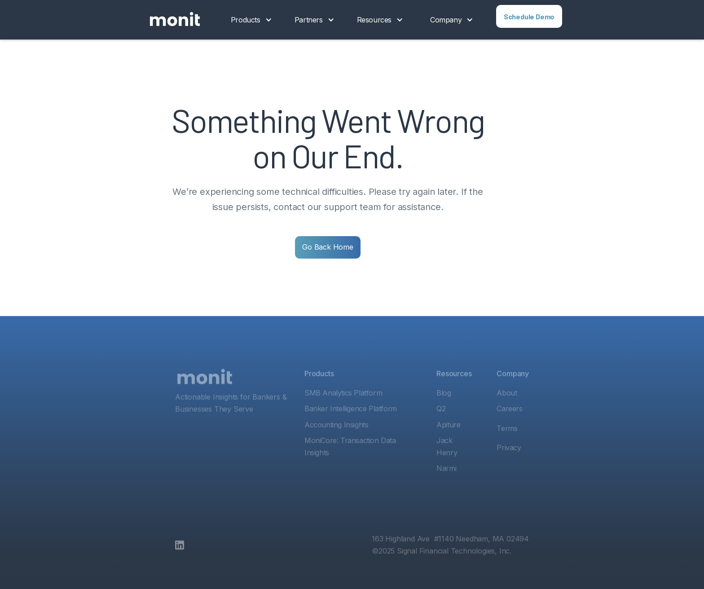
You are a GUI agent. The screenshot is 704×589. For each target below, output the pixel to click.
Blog (443, 408)
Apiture (448, 440)
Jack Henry (446, 462)
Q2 (440, 424)
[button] (251, 20)
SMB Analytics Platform (343, 408)
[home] (175, 20)
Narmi (446, 484)
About (507, 408)
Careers (509, 424)
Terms (507, 444)
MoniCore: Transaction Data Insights (350, 462)
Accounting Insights (336, 440)
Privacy (509, 463)
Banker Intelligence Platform (350, 424)
